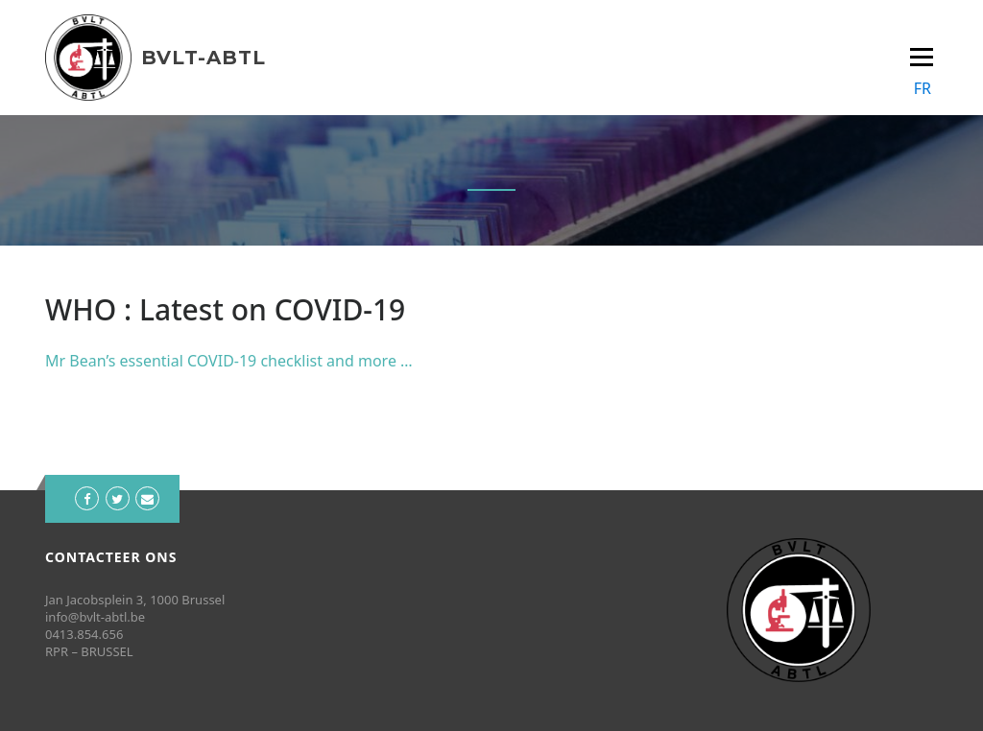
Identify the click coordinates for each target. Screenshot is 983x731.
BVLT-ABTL (203, 57)
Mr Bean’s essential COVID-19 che (165, 360)
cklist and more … (349, 360)
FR (922, 88)
